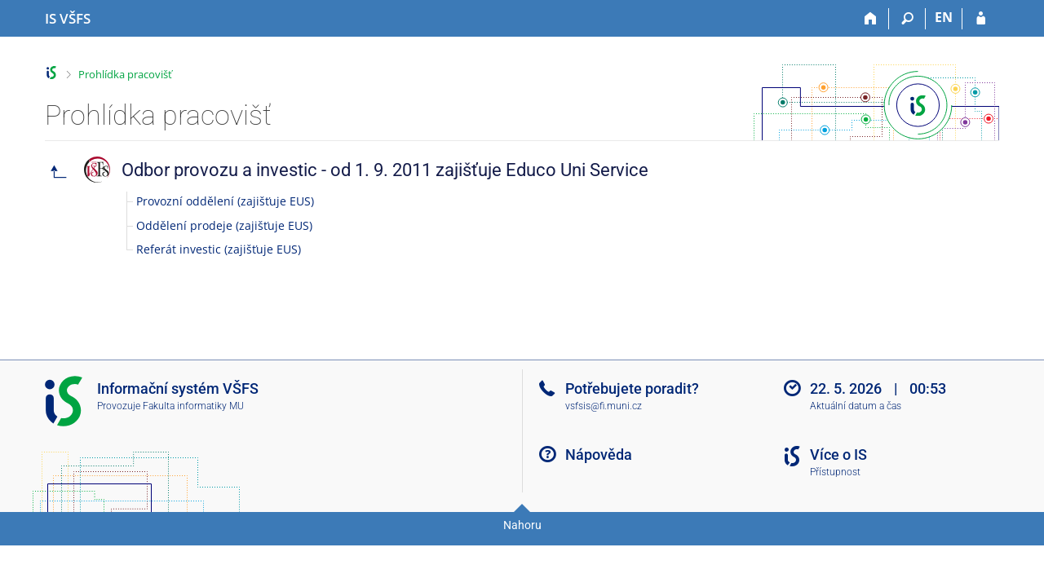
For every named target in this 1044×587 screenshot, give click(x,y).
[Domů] (870, 18)
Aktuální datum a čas (855, 406)
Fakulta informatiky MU (193, 406)
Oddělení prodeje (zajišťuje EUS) (224, 225)
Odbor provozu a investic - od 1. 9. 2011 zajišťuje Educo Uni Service (385, 170)
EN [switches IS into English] (944, 17)
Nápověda (598, 454)
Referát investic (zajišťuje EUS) (218, 249)
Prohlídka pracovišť (125, 74)
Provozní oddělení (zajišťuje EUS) (225, 201)
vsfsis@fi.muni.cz (603, 406)
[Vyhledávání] (907, 18)
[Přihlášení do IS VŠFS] (980, 18)
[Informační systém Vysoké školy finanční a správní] (68, 18)
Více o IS (838, 454)
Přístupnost (835, 472)
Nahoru (522, 525)
